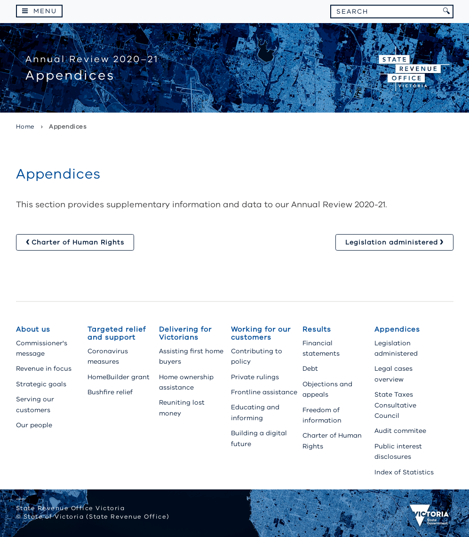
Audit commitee (400, 430)
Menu (45, 11)
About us (33, 329)
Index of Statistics (404, 472)
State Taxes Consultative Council (395, 405)
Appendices (397, 329)
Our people (34, 425)
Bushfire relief (110, 392)
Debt (310, 368)
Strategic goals (41, 384)
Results (316, 329)
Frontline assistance (264, 392)
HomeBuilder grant (118, 377)
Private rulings (255, 377)
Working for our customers (261, 333)
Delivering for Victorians (185, 333)
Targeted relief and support (116, 333)
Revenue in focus (44, 368)
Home (25, 126)
